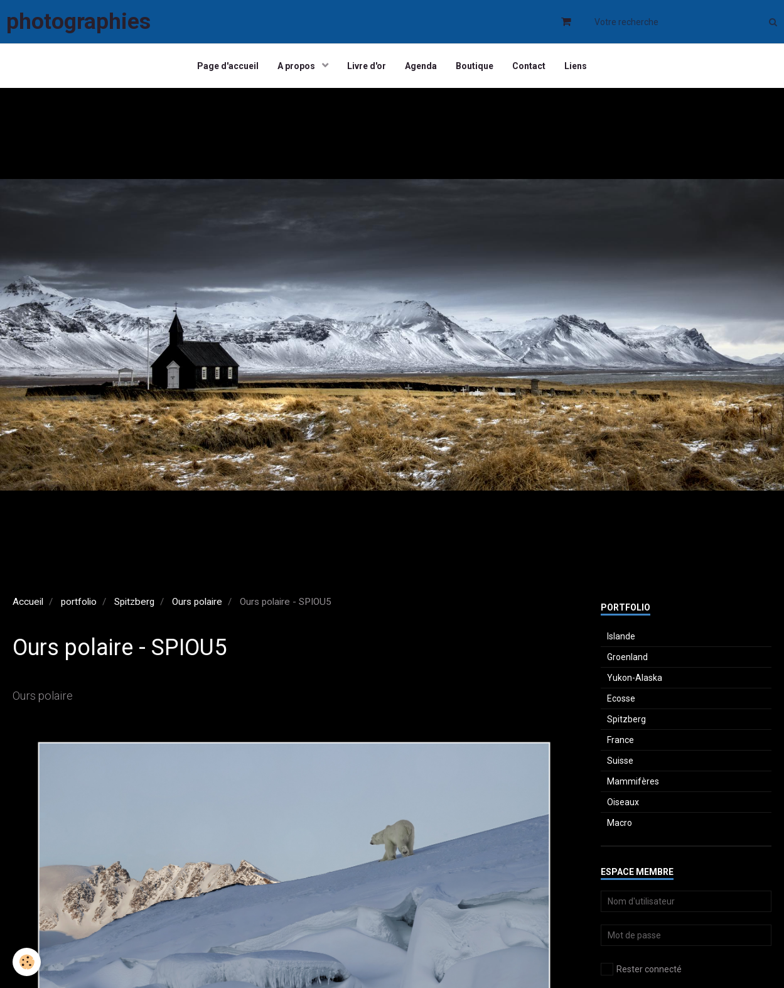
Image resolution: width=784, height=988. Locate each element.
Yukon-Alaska (634, 678)
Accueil (28, 601)
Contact (528, 66)
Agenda (421, 66)
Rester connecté (641, 969)
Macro (619, 823)
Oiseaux (623, 802)
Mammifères (633, 781)
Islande (621, 636)
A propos (297, 66)
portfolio (79, 601)
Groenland (627, 657)
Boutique (474, 66)
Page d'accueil (228, 66)
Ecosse (621, 698)
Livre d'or (366, 66)
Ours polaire (197, 601)
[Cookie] (27, 962)
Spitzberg (134, 601)
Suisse (620, 761)
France (620, 740)
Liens (575, 66)
